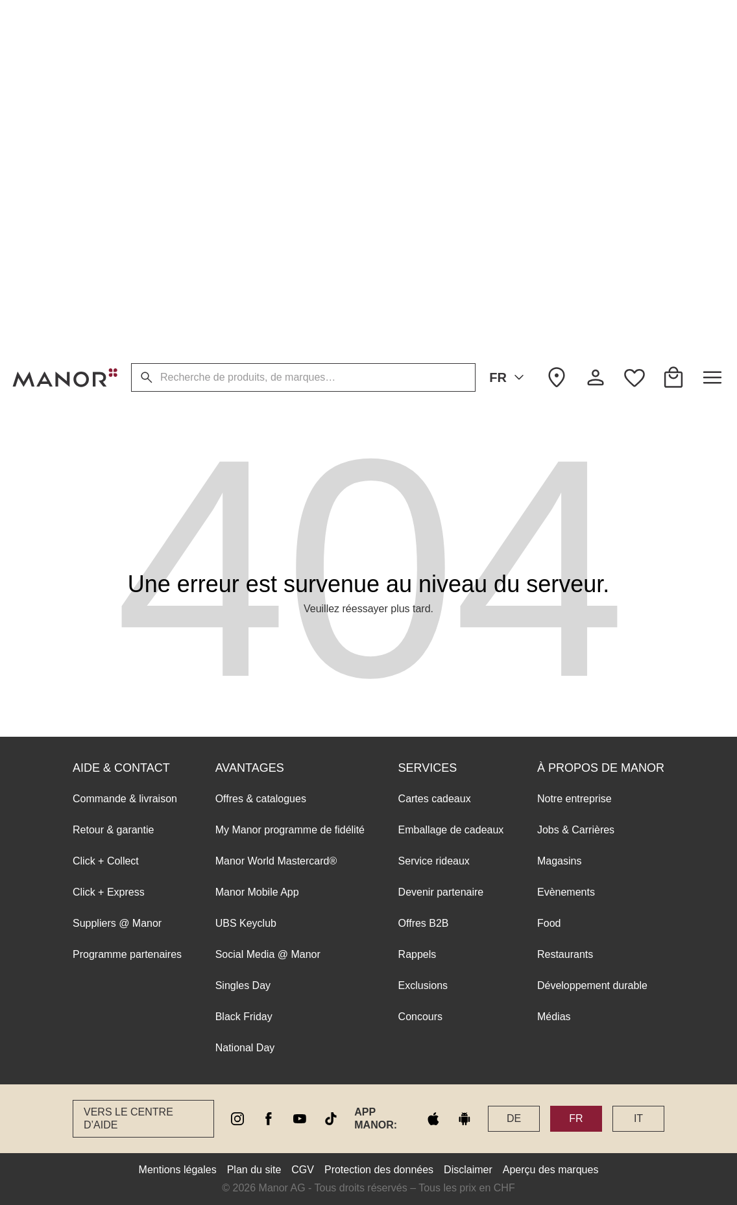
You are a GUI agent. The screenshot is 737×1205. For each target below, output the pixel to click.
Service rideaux (434, 124)
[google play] (464, 1119)
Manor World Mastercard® (276, 124)
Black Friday (243, 279)
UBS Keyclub (245, 186)
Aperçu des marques (551, 1169)
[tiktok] (331, 1119)
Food (549, 186)
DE (514, 1118)
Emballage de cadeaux (451, 93)
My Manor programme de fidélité (290, 93)
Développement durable (592, 248)
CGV (302, 1169)
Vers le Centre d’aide (128, 1118)
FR (509, 377)
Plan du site (254, 1169)
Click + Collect (106, 124)
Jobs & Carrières (575, 93)
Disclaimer (468, 1169)
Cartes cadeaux (434, 61)
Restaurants (565, 217)
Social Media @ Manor (267, 217)
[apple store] (433, 1119)
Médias (554, 279)
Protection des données (378, 1169)
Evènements (566, 155)
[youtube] (300, 1119)
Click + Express (109, 155)
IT (638, 1118)
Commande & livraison (125, 61)
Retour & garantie (113, 93)
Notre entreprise (574, 61)
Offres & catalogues (260, 61)
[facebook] (269, 1119)
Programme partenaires (127, 217)
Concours (420, 279)
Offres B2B (423, 186)
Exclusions (423, 248)
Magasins (559, 124)
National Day (245, 310)
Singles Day (243, 248)
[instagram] (237, 1119)
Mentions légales (178, 1169)
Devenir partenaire (441, 155)
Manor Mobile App (257, 155)
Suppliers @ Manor (117, 186)
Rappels (417, 217)
